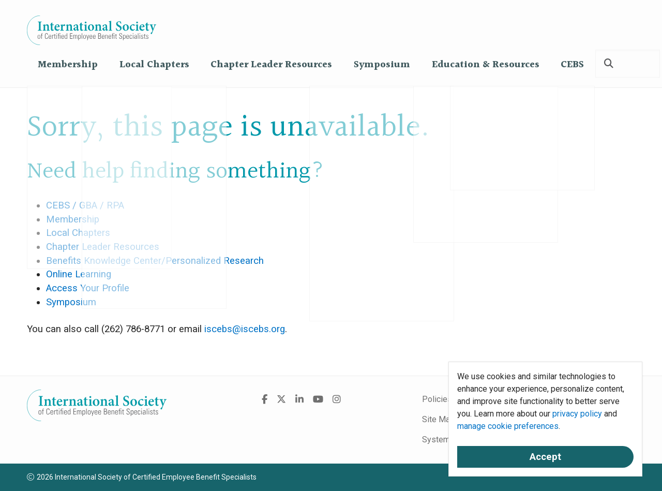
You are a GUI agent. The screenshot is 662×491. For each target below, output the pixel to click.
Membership (68, 64)
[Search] (608, 64)
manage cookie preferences (508, 426)
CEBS (572, 64)
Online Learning (78, 274)
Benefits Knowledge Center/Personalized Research (155, 260)
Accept (545, 457)
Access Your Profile (87, 288)
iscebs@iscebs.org (244, 329)
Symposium (382, 64)
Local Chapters (154, 64)
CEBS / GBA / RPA (85, 205)
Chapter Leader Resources (271, 64)
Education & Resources (485, 64)
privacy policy (577, 414)
